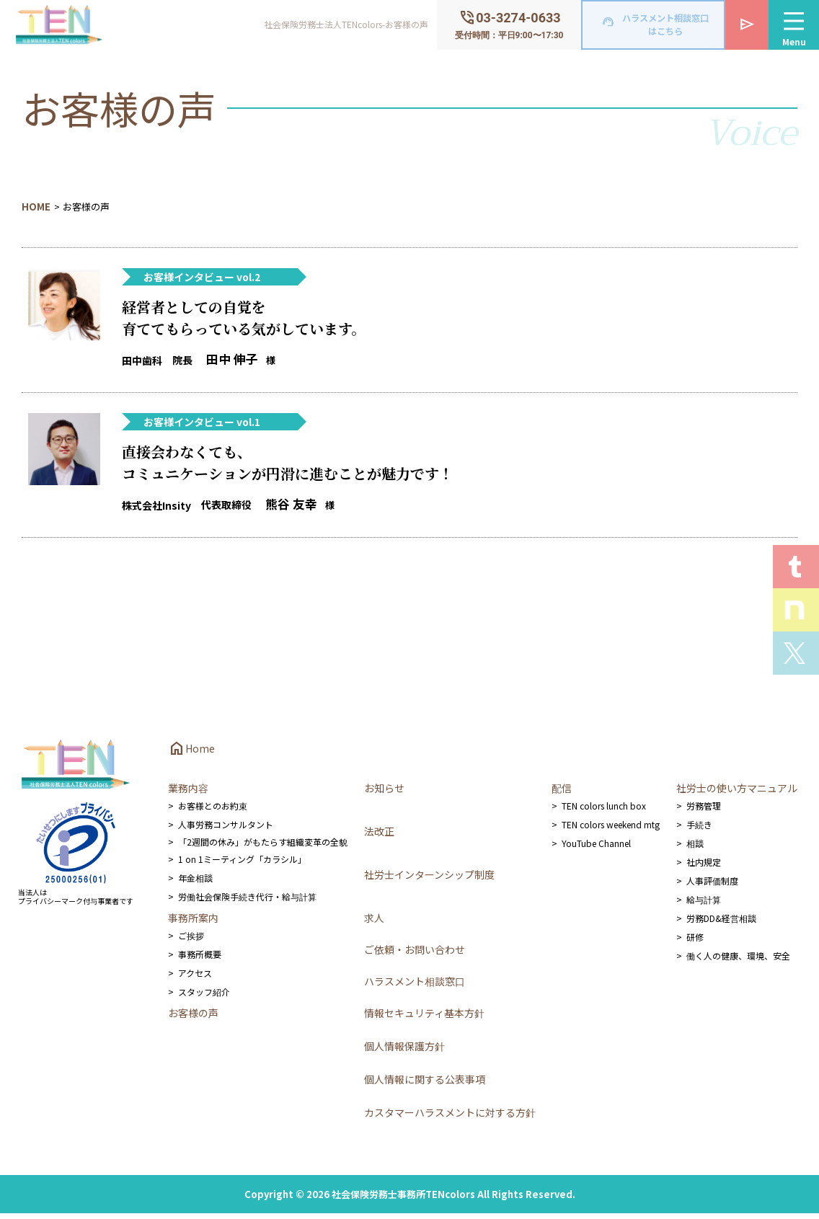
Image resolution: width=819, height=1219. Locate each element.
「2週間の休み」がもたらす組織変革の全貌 (262, 847)
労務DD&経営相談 (721, 924)
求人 (374, 923)
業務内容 (188, 793)
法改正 (379, 837)
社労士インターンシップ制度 (429, 880)
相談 (695, 849)
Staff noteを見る (796, 609)
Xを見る (796, 653)
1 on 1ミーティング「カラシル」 (242, 865)
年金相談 (195, 883)
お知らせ (384, 793)
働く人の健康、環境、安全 (738, 961)
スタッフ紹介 (204, 997)
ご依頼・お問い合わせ (414, 955)
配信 (562, 793)
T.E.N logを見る (796, 566)
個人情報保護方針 (404, 1052)
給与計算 (703, 905)
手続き (699, 830)
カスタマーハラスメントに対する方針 (450, 1118)
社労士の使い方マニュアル (736, 793)
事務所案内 (193, 923)
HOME (36, 206)
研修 (695, 942)
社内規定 (703, 867)
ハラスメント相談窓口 (414, 987)
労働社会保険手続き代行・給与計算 (247, 902)
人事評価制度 (712, 886)
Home (191, 754)
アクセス (195, 978)
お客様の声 (193, 1018)
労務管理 (703, 811)
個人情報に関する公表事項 (424, 1085)
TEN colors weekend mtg (611, 830)
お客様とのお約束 (212, 811)
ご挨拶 (191, 941)
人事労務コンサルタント (225, 830)
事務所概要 (199, 960)
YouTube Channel (596, 849)
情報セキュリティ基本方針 (424, 1018)
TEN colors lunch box (604, 811)
